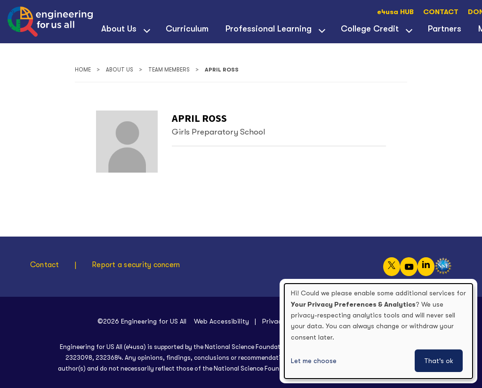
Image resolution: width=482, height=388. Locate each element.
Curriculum (187, 28)
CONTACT (440, 12)
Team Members (169, 70)
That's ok (438, 360)
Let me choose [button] (314, 360)
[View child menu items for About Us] (147, 30)
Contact (44, 265)
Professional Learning (268, 28)
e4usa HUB (395, 12)
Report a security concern (136, 265)
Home (83, 70)
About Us (119, 28)
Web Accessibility (221, 321)
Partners (444, 28)
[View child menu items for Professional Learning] (322, 30)
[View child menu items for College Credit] (409, 30)
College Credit (370, 28)
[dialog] (378, 331)
